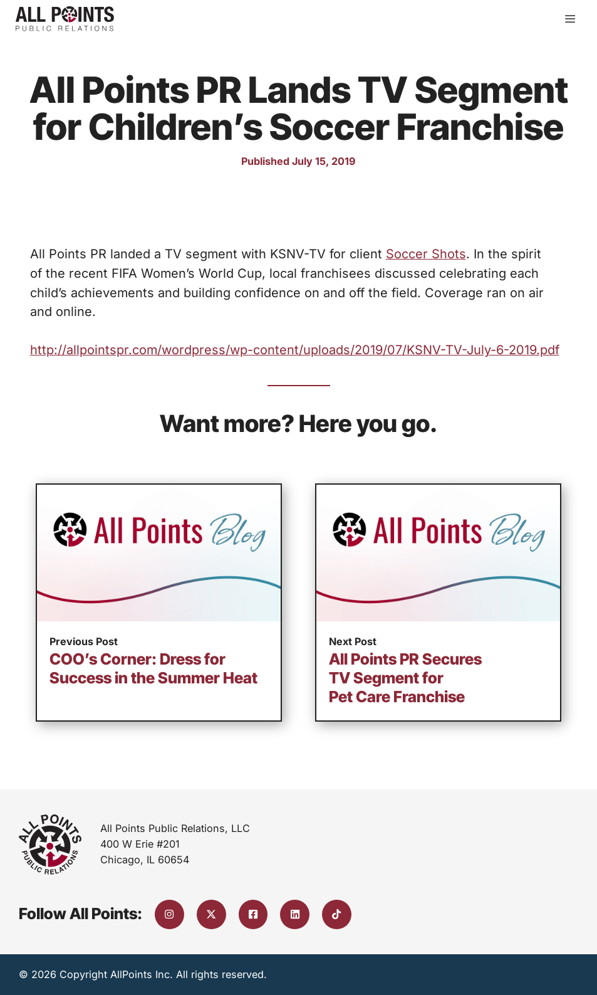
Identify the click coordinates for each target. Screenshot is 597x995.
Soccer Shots (426, 253)
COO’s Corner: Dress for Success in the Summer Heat (153, 668)
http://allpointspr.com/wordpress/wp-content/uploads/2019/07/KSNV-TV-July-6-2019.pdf (294, 349)
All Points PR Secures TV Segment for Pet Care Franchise (405, 677)
